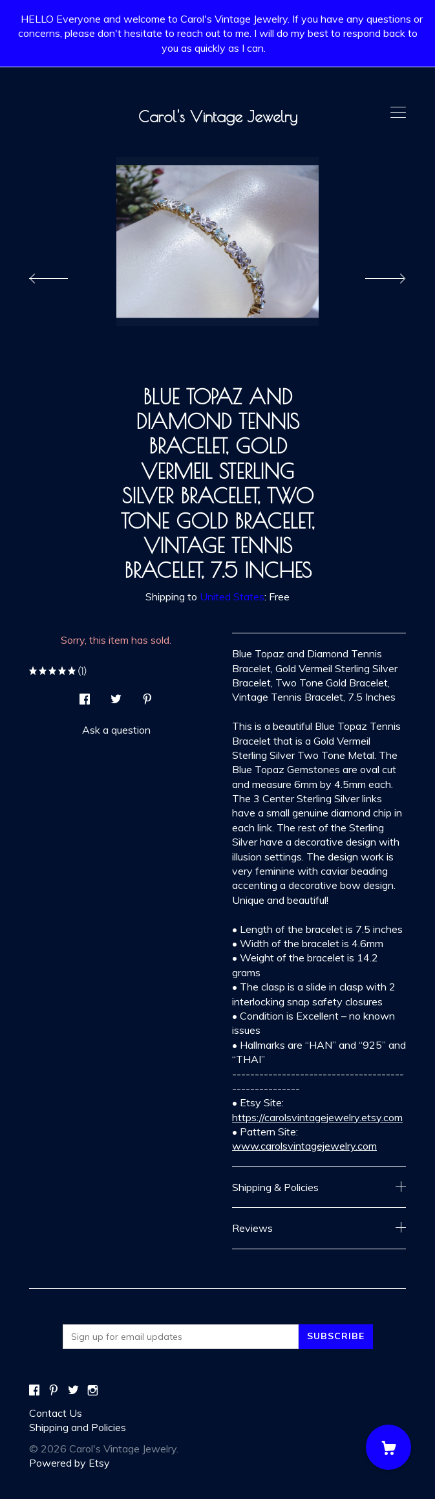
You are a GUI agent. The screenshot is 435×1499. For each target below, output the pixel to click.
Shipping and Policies (77, 1427)
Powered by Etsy (69, 1462)
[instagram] (93, 1390)
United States (232, 596)
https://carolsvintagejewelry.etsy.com (317, 1117)
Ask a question (116, 729)
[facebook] (34, 1390)
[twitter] (73, 1390)
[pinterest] (53, 1390)
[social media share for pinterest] (147, 695)
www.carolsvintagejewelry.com (304, 1145)
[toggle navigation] (398, 112)
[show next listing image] (373, 275)
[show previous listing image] (61, 275)
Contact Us (55, 1412)
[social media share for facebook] (85, 695)
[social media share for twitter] (116, 695)
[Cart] (388, 1447)
